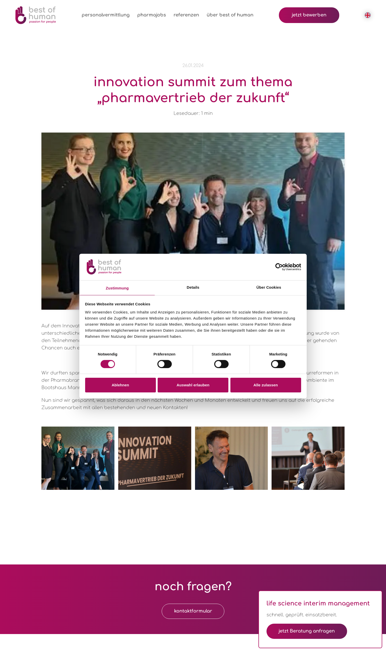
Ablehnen (120, 385)
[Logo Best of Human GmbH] (35, 15)
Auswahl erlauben (193, 385)
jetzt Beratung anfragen (307, 631)
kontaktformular (193, 611)
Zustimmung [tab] (117, 288)
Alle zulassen (265, 385)
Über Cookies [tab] (268, 287)
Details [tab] (193, 287)
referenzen (186, 14)
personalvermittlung (106, 14)
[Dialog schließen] (376, 595)
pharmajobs (151, 14)
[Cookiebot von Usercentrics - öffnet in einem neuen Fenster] (279, 267)
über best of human (230, 14)
